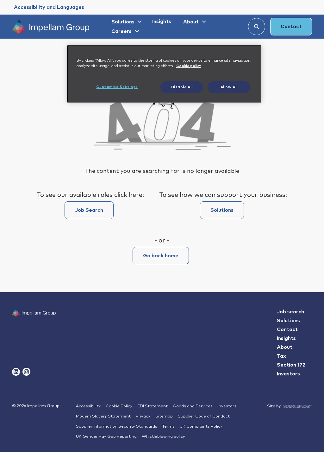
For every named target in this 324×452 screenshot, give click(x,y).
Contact (291, 26)
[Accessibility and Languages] (49, 7)
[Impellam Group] (51, 26)
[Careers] (124, 31)
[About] (193, 22)
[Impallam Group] (34, 324)
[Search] (256, 26)
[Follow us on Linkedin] (16, 372)
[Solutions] (125, 22)
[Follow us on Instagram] (26, 372)
